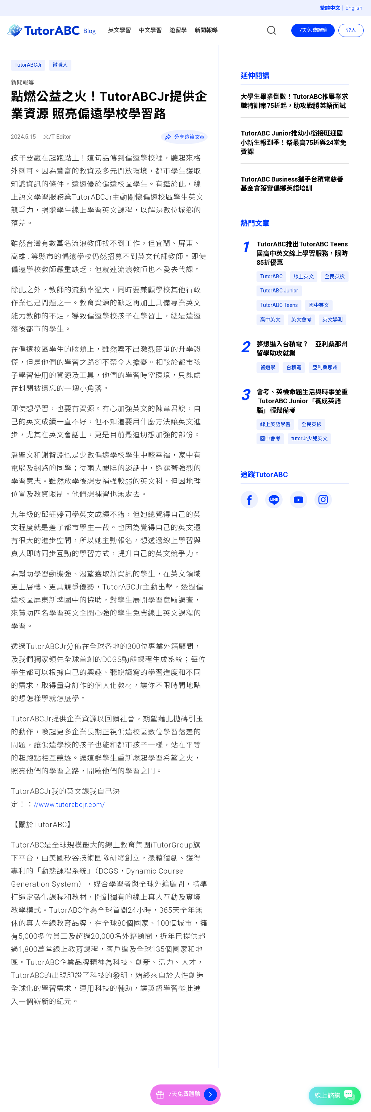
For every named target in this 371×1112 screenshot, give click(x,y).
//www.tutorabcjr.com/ (74, 804)
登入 (351, 30)
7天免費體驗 (313, 30)
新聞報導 (22, 82)
